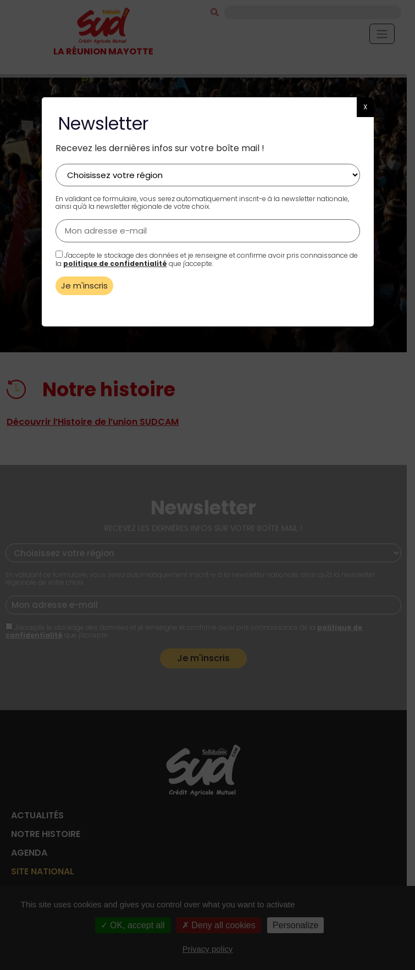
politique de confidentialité (115, 263)
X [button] (365, 107)
